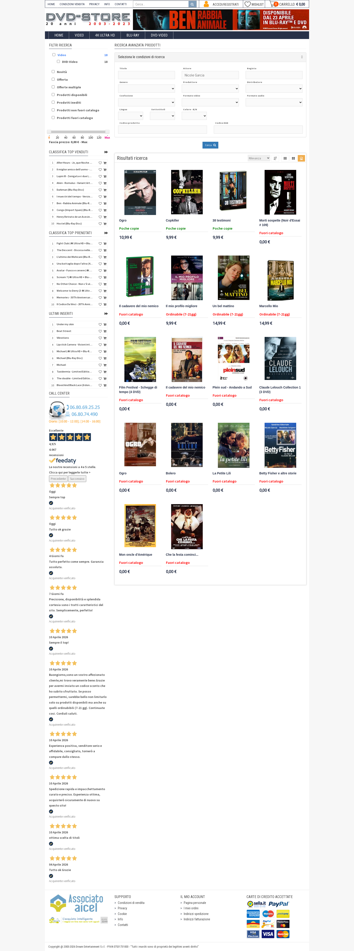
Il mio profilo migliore (181, 306)
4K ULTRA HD (105, 35)
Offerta (62, 80)
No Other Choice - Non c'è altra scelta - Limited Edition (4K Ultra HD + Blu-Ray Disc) (75, 284)
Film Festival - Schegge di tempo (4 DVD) (138, 390)
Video (79, 35)
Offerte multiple (69, 87)
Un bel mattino (223, 306)
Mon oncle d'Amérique (135, 554)
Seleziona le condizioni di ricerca (141, 57)
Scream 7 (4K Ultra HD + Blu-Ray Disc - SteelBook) (75, 277)
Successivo (77, 479)
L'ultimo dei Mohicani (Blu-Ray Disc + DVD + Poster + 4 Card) (75, 256)
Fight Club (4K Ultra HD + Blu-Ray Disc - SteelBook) (75, 243)
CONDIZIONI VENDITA (72, 4)
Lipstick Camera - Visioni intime (75, 344)
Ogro (123, 220)
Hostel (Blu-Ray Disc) (69, 223)
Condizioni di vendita (131, 903)
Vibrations (63, 337)
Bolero (171, 473)
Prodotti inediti (69, 103)
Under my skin (65, 324)
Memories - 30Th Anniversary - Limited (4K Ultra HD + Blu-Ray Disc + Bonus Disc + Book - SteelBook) (75, 297)
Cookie (122, 914)
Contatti (123, 925)
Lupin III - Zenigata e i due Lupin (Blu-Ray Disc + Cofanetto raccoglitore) (75, 176)
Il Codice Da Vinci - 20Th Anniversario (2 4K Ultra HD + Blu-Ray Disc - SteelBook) (75, 304)
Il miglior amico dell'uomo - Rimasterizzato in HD (75, 169)
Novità (62, 72)
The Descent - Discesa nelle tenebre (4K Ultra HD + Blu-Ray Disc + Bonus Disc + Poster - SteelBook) (75, 250)
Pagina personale (195, 903)
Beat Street (64, 331)
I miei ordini (191, 908)
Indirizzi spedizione (196, 914)
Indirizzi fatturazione (197, 919)
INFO (107, 4)
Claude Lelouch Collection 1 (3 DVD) (280, 390)
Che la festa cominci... (182, 554)
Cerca (210, 145)
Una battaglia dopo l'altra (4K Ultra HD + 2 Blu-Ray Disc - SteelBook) (75, 263)
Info (120, 919)
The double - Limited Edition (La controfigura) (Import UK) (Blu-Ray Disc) (75, 378)
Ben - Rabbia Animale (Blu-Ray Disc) (75, 203)
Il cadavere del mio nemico (139, 306)
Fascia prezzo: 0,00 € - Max (68, 142)
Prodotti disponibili (72, 95)
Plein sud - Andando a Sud (232, 387)
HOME (51, 4)
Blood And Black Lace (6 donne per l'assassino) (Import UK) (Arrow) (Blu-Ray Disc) (75, 385)
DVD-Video (159, 35)
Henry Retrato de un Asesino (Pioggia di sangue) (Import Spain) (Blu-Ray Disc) (75, 216)
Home (58, 35)
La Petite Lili (222, 473)
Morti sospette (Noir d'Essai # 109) (279, 223)
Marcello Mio (268, 306)
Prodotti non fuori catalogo (78, 110)
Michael (61, 364)
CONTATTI (121, 4)
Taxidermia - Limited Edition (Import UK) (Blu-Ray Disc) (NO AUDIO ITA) (75, 371)
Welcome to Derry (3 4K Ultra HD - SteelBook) (75, 290)
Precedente (58, 479)
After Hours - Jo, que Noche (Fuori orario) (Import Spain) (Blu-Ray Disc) (75, 162)
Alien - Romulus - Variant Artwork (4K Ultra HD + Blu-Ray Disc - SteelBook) (75, 183)
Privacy (122, 908)
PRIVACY (94, 4)
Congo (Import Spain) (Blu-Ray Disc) (75, 210)
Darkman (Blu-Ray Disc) (70, 189)
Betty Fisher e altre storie (278, 473)
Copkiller (172, 220)
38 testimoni (222, 220)
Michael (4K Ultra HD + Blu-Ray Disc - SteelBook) (75, 351)
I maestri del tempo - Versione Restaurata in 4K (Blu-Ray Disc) (75, 196)
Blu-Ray (132, 35)
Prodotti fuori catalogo (75, 118)
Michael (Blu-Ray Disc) (70, 358)
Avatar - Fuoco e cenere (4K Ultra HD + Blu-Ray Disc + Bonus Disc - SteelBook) (75, 270)
